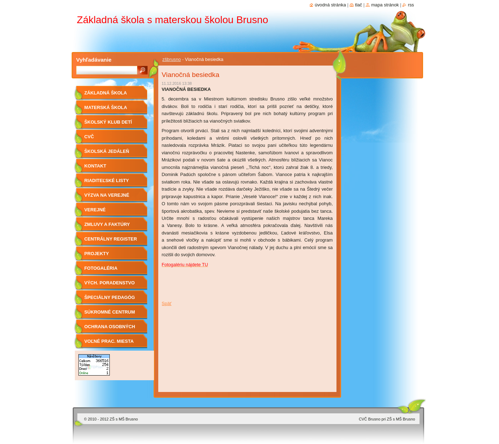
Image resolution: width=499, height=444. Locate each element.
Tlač (358, 4)
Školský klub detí (108, 122)
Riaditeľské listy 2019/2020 (106, 183)
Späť (167, 303)
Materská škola (105, 107)
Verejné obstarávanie (102, 212)
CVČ (89, 136)
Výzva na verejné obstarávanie (106, 197)
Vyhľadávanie (94, 60)
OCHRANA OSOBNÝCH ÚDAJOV (109, 329)
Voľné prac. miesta (109, 341)
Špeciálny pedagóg (109, 297)
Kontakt (95, 166)
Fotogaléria (101, 268)
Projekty (96, 253)
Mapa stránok (385, 4)
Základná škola (105, 92)
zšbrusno (172, 59)
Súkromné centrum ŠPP (109, 314)
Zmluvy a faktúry (107, 224)
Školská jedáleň (106, 151)
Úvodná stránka (330, 4)
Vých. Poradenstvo (109, 282)
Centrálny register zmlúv (110, 241)
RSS (411, 4)
